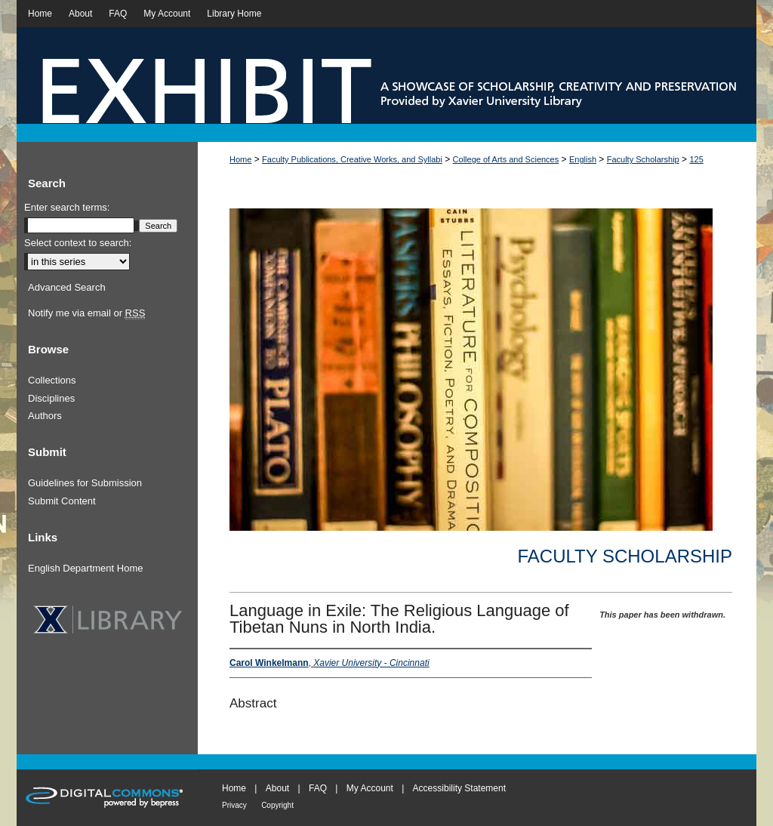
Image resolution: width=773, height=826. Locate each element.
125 (696, 159)
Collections (52, 380)
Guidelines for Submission (85, 483)
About (277, 788)
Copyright (277, 805)
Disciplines (51, 398)
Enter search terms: (66, 207)
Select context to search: (77, 242)
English (582, 159)
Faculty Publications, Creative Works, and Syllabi (352, 159)
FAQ (318, 788)
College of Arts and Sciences (506, 159)
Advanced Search (67, 287)
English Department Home (85, 568)
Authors (45, 415)
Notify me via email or (86, 313)
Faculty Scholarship (643, 159)
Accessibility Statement (459, 788)
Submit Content (62, 501)
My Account (369, 788)
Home (240, 159)
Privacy (234, 805)
